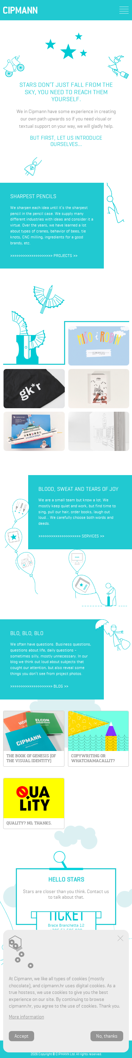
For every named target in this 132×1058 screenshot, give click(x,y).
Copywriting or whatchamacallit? (93, 758)
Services (90, 536)
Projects (63, 255)
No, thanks (107, 1036)
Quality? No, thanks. (29, 823)
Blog (58, 686)
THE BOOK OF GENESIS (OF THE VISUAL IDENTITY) (31, 758)
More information (26, 1016)
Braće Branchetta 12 (66, 925)
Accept (21, 1036)
